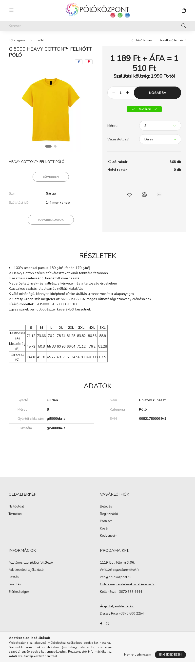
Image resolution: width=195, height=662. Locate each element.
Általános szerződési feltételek (31, 563)
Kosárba (157, 92)
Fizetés (14, 577)
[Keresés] (97, 26)
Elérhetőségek (19, 592)
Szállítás (15, 585)
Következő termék (171, 40)
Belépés (106, 507)
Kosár (104, 529)
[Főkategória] (17, 40)
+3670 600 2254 (131, 613)
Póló (41, 40)
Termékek (15, 514)
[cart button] (184, 10)
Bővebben (51, 177)
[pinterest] (89, 61)
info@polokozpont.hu (115, 577)
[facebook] (78, 61)
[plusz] (127, 92)
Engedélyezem (170, 655)
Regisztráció (109, 514)
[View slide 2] (55, 146)
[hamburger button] (11, 10)
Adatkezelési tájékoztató (26, 570)
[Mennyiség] (120, 93)
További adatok (51, 220)
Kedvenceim (108, 536)
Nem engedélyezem (137, 655)
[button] (130, 194)
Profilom (106, 521)
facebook (101, 624)
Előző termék (143, 40)
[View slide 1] (48, 146)
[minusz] (113, 92)
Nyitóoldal (16, 507)
